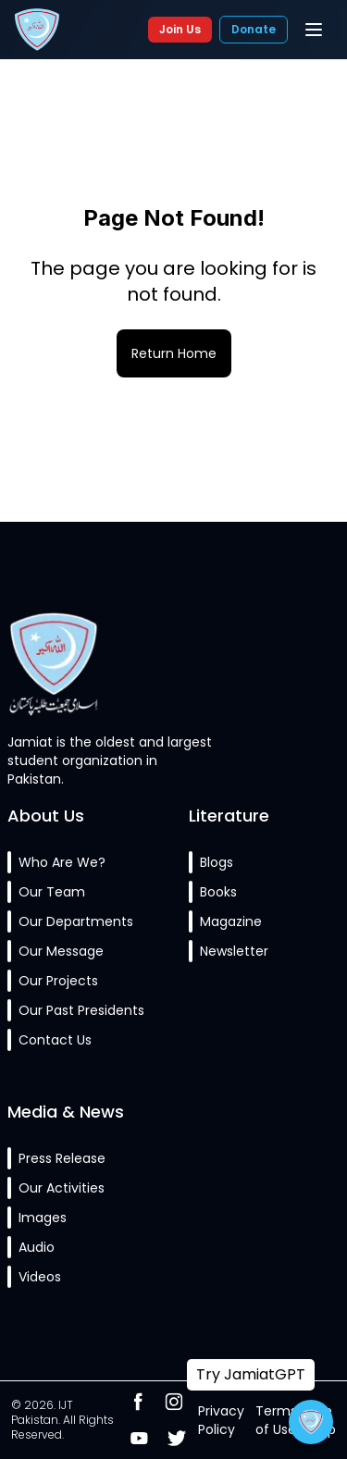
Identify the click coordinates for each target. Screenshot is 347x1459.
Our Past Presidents (81, 1010)
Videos (40, 1276)
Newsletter (234, 951)
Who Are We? (62, 862)
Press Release (62, 1158)
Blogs (216, 862)
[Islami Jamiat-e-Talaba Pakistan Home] (37, 29)
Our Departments (76, 921)
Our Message (61, 951)
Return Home (174, 353)
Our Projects (58, 980)
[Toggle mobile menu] (313, 29)
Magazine (231, 921)
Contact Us (55, 1040)
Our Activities (62, 1188)
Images (43, 1217)
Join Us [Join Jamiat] (180, 29)
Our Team (52, 892)
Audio (37, 1247)
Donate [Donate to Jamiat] (253, 29)
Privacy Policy (221, 1420)
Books (218, 892)
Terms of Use (276, 1420)
